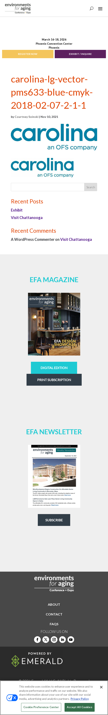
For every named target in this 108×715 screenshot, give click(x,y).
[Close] (101, 687)
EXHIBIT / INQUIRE (80, 53)
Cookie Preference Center (41, 707)
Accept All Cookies (79, 707)
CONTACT (54, 614)
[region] (54, 698)
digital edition (54, 368)
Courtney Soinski (26, 116)
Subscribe (54, 520)
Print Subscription (54, 380)
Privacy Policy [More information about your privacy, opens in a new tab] (80, 698)
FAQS (54, 624)
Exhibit (17, 210)
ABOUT (54, 604)
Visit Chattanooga (27, 217)
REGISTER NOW (27, 53)
